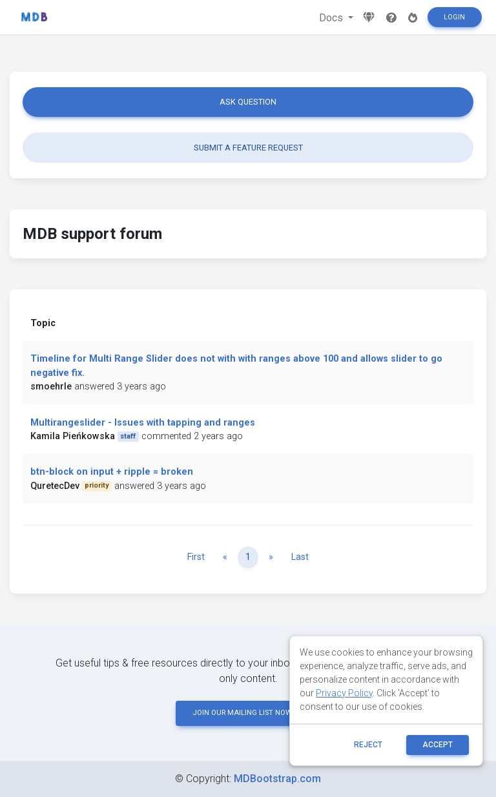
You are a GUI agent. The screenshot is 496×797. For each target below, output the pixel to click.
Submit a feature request (248, 147)
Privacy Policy (344, 693)
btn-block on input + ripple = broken (111, 471)
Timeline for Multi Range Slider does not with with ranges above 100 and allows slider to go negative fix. (236, 365)
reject (368, 744)
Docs (332, 18)
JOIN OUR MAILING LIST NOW (248, 713)
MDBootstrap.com (277, 778)
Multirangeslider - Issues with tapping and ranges (142, 422)
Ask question (248, 102)
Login (454, 17)
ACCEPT (437, 744)
